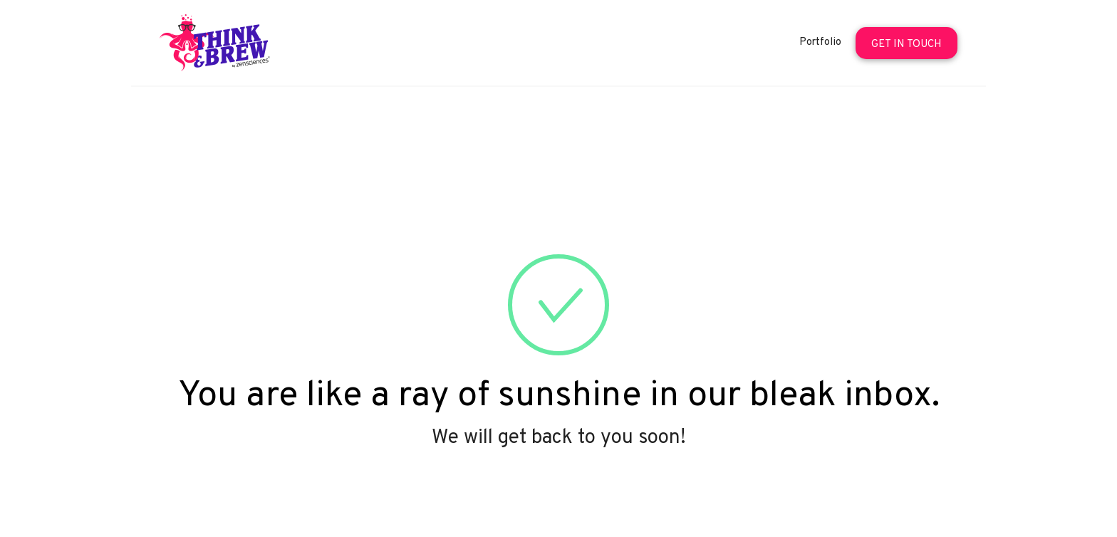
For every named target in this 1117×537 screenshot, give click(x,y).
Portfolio (820, 42)
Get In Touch (906, 44)
